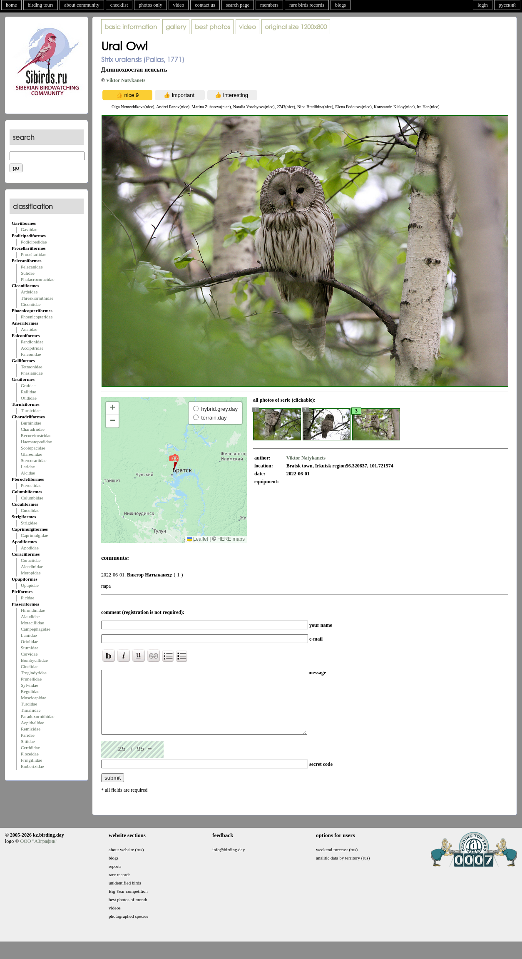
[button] (173, 461)
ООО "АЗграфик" (38, 854)
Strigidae (29, 522)
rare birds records (306, 5)
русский (507, 5)
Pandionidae (32, 341)
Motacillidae (32, 622)
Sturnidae (29, 647)
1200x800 (296, 26)
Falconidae (31, 354)
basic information (130, 26)
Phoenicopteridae (36, 316)
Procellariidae (33, 254)
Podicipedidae (34, 241)
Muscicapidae (33, 697)
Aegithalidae (32, 722)
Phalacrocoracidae (38, 279)
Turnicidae (30, 410)
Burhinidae (31, 422)
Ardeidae (29, 291)
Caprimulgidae (34, 535)
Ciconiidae (31, 304)
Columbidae (32, 497)
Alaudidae (30, 616)
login (482, 5)
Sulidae (28, 273)
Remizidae (30, 728)
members (269, 5)
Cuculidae (30, 510)
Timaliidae (30, 710)
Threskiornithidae (37, 298)
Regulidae (30, 691)
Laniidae (29, 635)
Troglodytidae (34, 672)
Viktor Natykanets (125, 80)
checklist (119, 5)
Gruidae (28, 385)
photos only (150, 5)
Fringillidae (31, 760)
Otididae (29, 397)
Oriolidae (29, 641)
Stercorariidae (34, 460)
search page (237, 5)
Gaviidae (29, 229)
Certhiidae (30, 747)
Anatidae (29, 329)
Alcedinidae (32, 566)
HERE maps (231, 539)
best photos (212, 26)
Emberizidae (32, 766)
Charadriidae (33, 429)
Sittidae (28, 741)
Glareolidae (31, 454)
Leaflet (197, 539)
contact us (205, 5)
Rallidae (28, 391)
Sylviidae (29, 685)
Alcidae (28, 472)
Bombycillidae (34, 660)
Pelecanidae (32, 266)
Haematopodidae (36, 441)
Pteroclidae (31, 485)
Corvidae (29, 653)
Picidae (27, 597)
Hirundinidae (33, 610)
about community (81, 5)
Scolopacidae (33, 447)
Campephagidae (35, 628)
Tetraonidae (31, 366)
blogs (340, 5)
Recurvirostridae (36, 435)
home (11, 5)
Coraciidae (31, 560)
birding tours (41, 5)
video (178, 5)
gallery (176, 26)
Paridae (28, 735)
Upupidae (30, 585)
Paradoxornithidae (38, 716)
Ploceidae (30, 753)
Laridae (28, 466)
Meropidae (31, 572)
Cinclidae (29, 666)
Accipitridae (32, 347)
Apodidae (30, 547)
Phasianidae (32, 372)
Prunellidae (31, 678)
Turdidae (29, 703)
